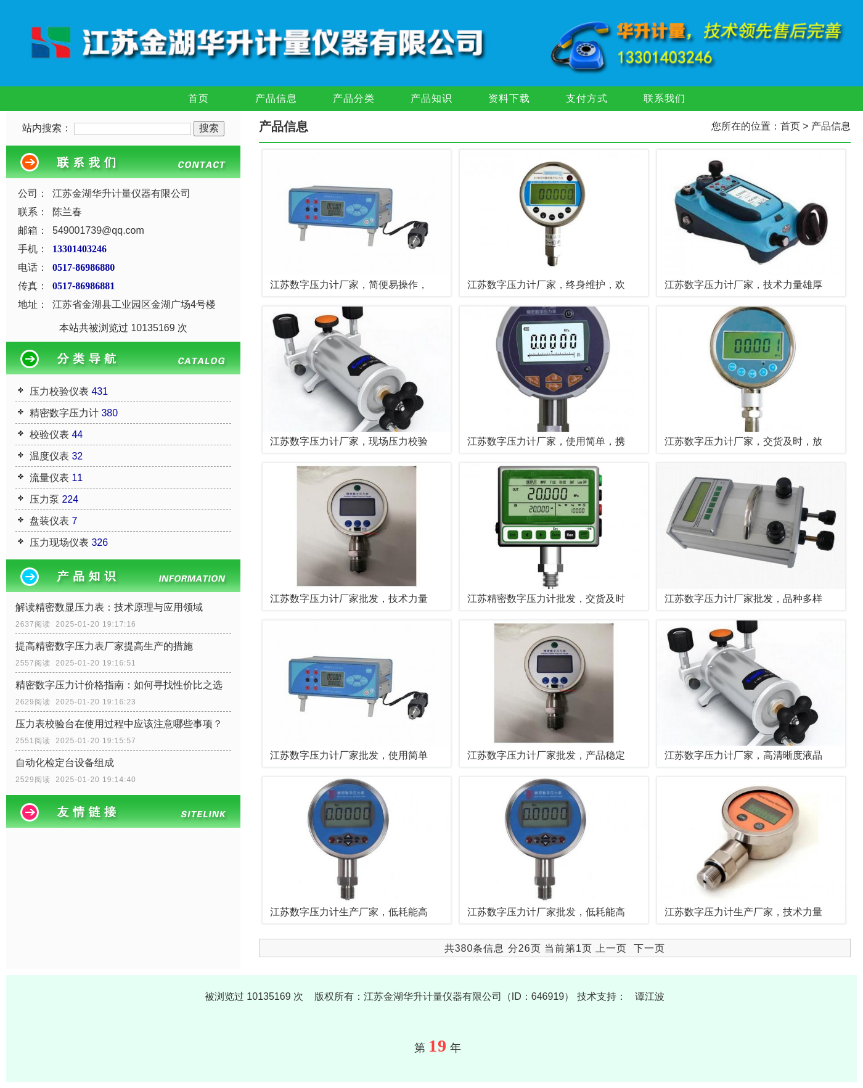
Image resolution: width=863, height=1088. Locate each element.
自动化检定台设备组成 (64, 762)
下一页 (649, 948)
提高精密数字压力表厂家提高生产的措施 (104, 646)
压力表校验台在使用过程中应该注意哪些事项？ (119, 724)
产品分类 (354, 98)
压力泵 (44, 499)
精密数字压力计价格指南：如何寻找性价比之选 (119, 685)
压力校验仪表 (59, 391)
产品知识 (431, 98)
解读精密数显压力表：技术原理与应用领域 (109, 607)
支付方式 (587, 98)
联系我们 (664, 98)
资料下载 (509, 98)
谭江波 (650, 996)
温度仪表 (49, 456)
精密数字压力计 (64, 413)
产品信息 (276, 98)
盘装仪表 (49, 521)
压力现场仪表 (59, 542)
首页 (198, 98)
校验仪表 (49, 434)
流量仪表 (49, 477)
